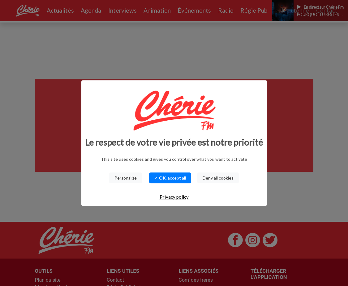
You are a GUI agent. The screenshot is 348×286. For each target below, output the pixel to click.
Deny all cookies (218, 177)
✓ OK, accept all (170, 177)
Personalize (125, 177)
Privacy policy (174, 197)
